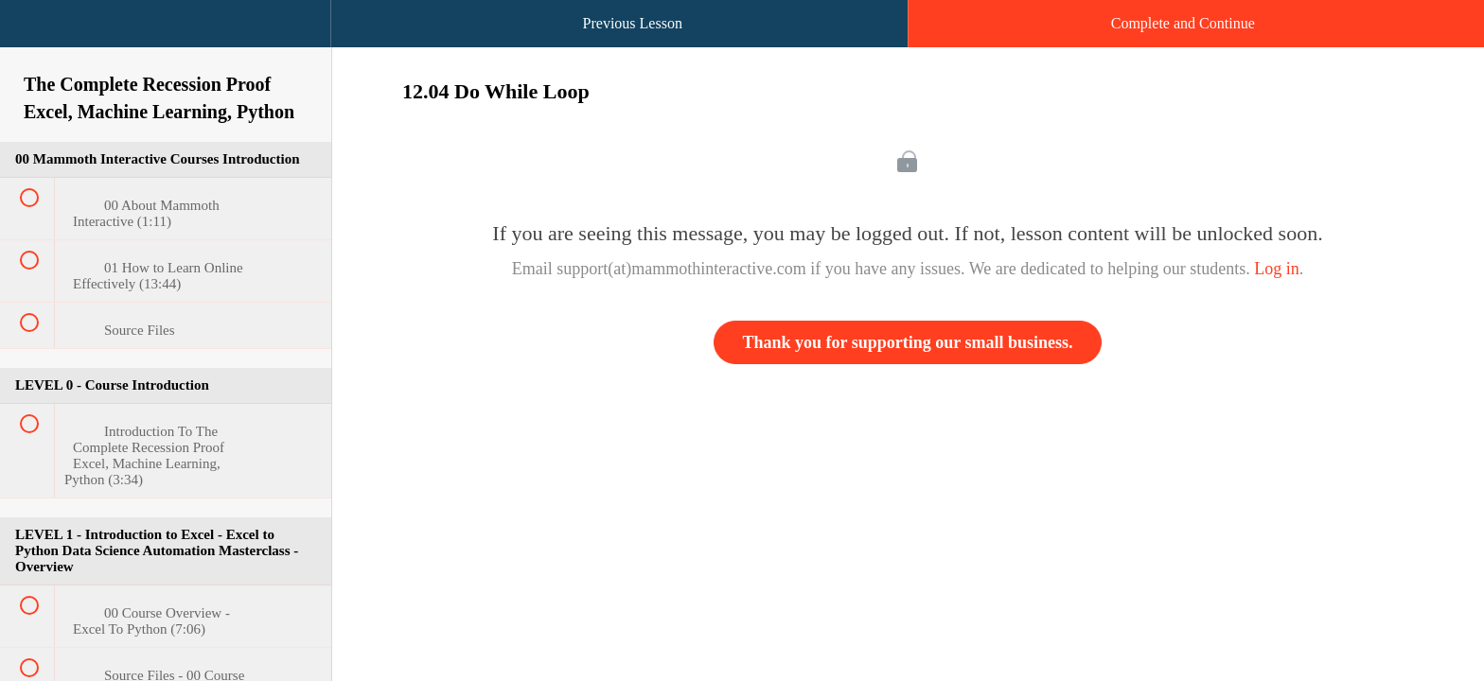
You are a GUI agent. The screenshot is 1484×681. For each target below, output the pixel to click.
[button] (33, 33)
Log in (1276, 268)
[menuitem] (165, 42)
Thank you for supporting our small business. (908, 342)
